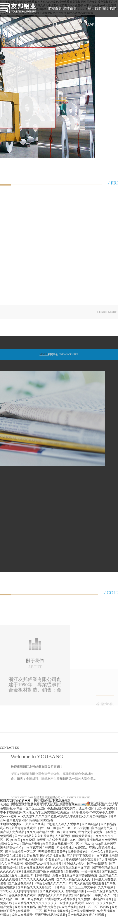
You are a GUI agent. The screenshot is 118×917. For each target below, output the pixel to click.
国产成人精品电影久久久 (73, 879)
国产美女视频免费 (83, 911)
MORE (44, 357)
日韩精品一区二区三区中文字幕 (75, 887)
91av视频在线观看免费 (36, 867)
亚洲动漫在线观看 (72, 903)
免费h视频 (72, 871)
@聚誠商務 (66, 823)
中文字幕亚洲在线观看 (39, 847)
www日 (90, 903)
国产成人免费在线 (31, 859)
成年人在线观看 (22, 915)
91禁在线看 (31, 855)
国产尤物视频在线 (56, 911)
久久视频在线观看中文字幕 (72, 867)
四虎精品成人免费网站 (72, 847)
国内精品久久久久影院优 (34, 887)
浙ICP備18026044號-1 (23, 823)
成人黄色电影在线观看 (89, 883)
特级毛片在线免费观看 (52, 840)
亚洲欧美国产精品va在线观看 (44, 871)
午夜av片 (87, 844)
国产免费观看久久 (52, 891)
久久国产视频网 (12, 863)
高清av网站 (9, 859)
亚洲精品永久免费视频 (102, 840)
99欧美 (16, 840)
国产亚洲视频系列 (21, 883)
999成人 (6, 891)
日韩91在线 (43, 875)
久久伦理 (29, 840)
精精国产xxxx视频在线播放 (43, 863)
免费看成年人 (54, 859)
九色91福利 (77, 840)
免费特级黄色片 (79, 851)
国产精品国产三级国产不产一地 (95, 895)
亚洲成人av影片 (75, 863)
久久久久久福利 (11, 871)
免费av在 (58, 875)
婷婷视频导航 (75, 891)
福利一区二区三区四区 (94, 907)
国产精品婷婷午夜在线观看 (86, 915)
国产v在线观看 (97, 863)
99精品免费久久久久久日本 (54, 883)
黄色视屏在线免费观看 (81, 859)
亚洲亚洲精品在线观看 (50, 915)
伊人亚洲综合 (108, 859)
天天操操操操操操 (25, 891)
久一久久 (97, 851)
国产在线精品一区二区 (21, 851)
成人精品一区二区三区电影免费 (22, 899)
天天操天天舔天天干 (52, 851)
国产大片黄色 (47, 907)
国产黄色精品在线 (104, 867)
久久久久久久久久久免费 (38, 879)
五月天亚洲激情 (22, 875)
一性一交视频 (91, 871)
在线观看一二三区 (30, 911)
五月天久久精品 (25, 907)
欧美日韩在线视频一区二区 (61, 844)
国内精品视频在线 (53, 855)
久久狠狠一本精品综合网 (95, 899)
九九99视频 (106, 887)
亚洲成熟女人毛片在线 (60, 899)
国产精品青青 (31, 844)
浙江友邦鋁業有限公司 (47, 817)
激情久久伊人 (11, 844)
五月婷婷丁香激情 (79, 855)
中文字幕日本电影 (106, 855)
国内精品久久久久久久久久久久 (36, 903)
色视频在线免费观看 (22, 895)
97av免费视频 (67, 907)
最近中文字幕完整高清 (82, 875)
